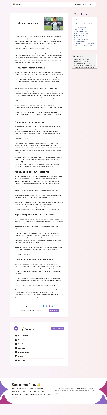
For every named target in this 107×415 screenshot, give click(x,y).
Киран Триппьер (23, 345)
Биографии (77, 5)
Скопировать (53, 311)
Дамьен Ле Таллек (24, 353)
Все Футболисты (58, 329)
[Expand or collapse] (95, 57)
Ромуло (20, 357)
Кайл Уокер (22, 361)
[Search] (90, 5)
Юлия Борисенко (23, 336)
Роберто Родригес (24, 341)
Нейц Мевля (22, 349)
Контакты (85, 5)
